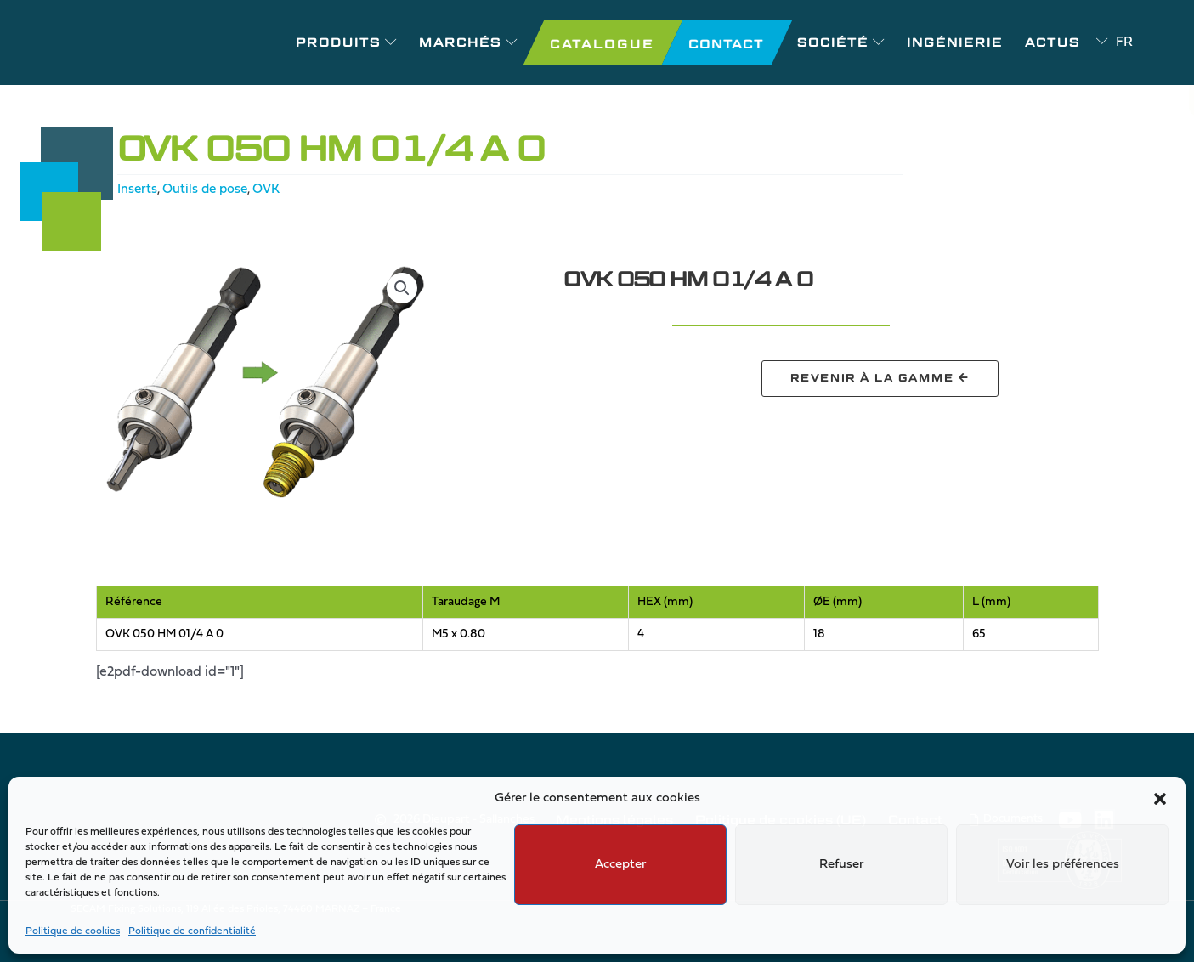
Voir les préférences (1062, 864)
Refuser (841, 864)
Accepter (620, 864)
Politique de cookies (72, 931)
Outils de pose (207, 189)
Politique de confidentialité (192, 931)
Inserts (137, 189)
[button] (1160, 798)
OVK (272, 189)
